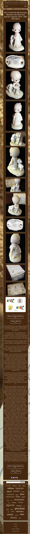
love (22, 494)
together (23, 491)
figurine (10, 505)
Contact (15, 526)
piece (12, 500)
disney (13, 517)
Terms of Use (15, 531)
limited (16, 491)
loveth (18, 497)
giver (17, 494)
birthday (14, 502)
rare (22, 514)
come (12, 511)
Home (15, 524)
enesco (16, 515)
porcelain (8, 486)
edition (10, 488)
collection (10, 497)
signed (9, 491)
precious (20, 508)
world (24, 506)
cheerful (18, 506)
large (7, 509)
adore (23, 486)
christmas (20, 511)
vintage (20, 502)
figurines (19, 488)
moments (19, 499)
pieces (14, 486)
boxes (9, 502)
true (19, 518)
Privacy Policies (15, 529)
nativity (10, 514)
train (19, 486)
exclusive (10, 494)
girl (8, 511)
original (23, 497)
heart (8, 500)
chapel (11, 509)
